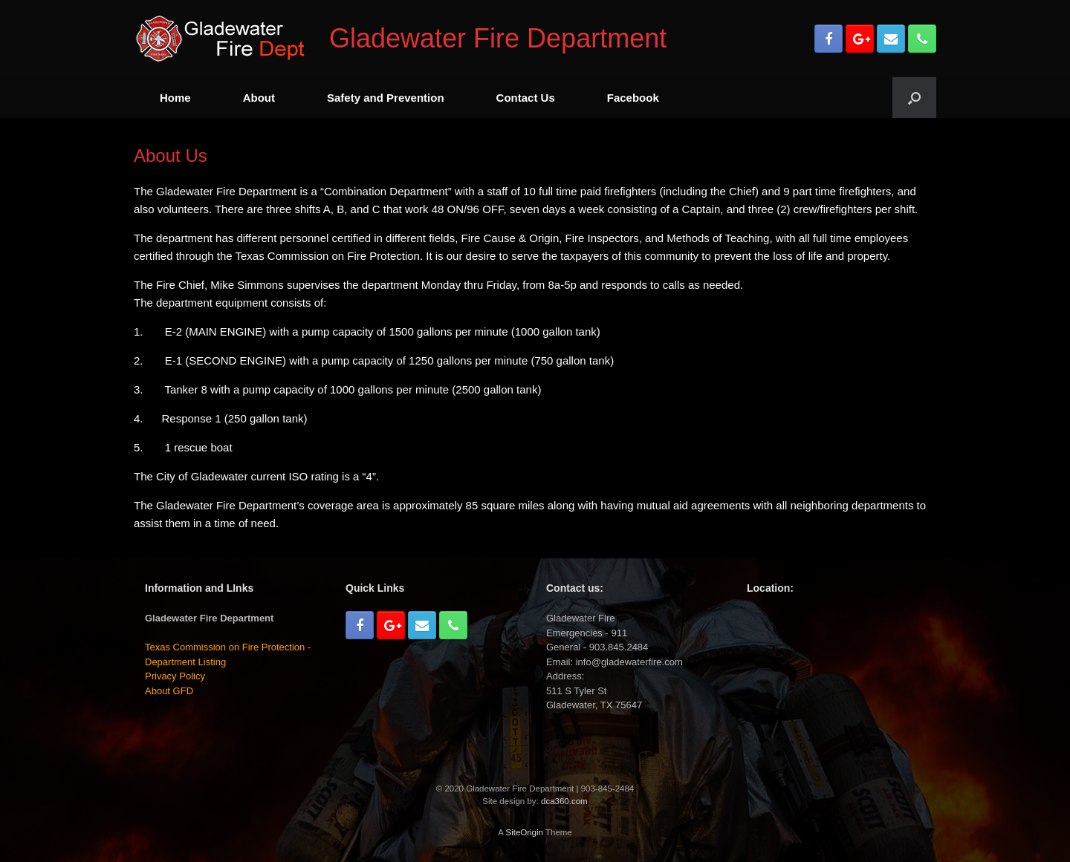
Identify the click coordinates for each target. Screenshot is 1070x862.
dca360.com (564, 801)
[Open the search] (914, 97)
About (259, 97)
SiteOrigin (524, 832)
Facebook (633, 97)
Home (175, 97)
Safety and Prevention (385, 97)
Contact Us (525, 97)
